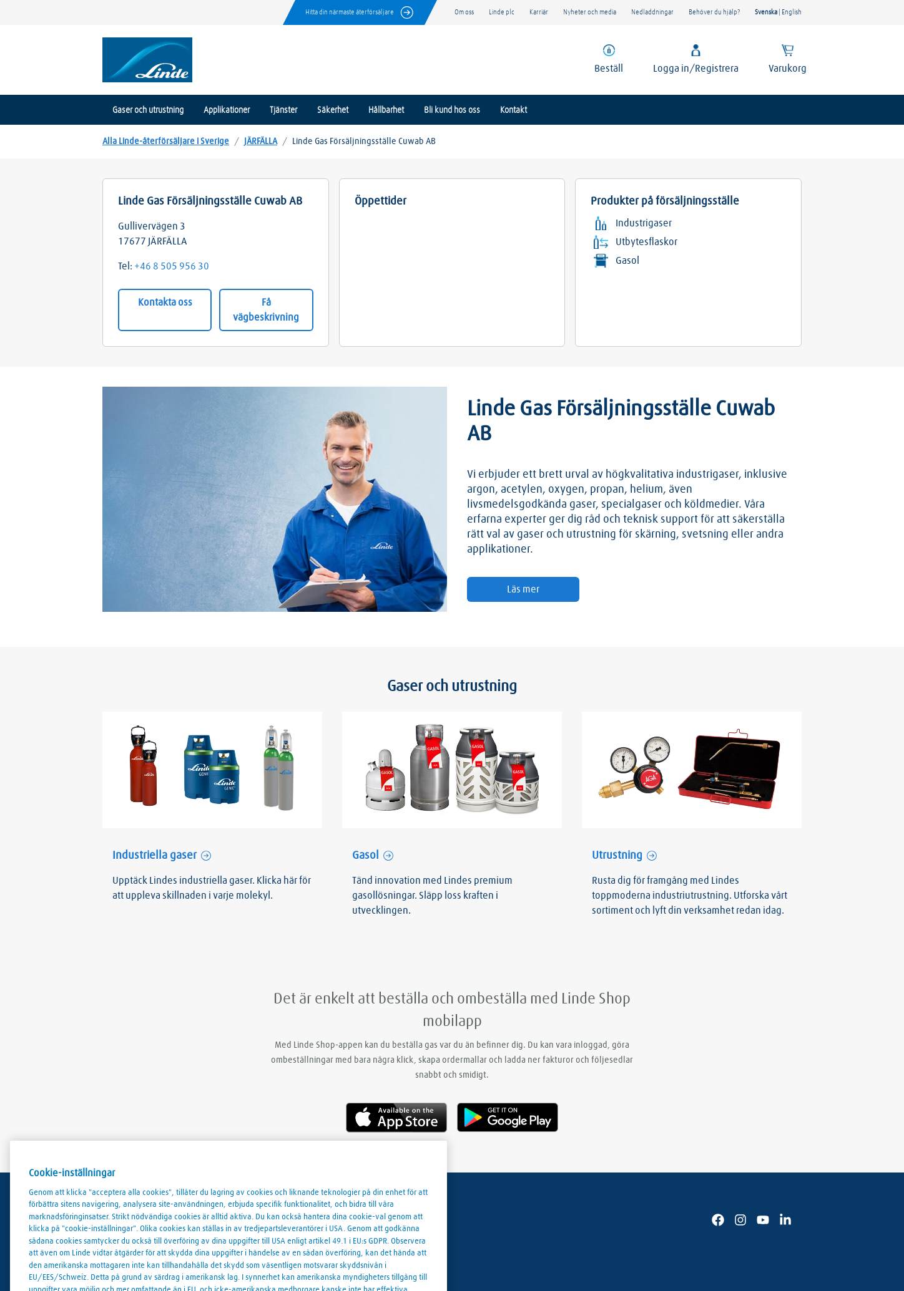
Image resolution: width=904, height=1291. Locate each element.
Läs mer (523, 589)
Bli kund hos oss (452, 110)
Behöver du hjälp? (714, 12)
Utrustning (617, 855)
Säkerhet (332, 110)
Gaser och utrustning (148, 110)
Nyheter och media (589, 12)
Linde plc (501, 12)
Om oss (464, 12)
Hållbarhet (386, 110)
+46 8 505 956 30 (171, 266)
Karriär (538, 12)
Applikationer (227, 110)
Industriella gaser (154, 855)
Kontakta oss (165, 302)
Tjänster (283, 110)
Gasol (365, 855)
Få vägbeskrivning (266, 309)
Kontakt (513, 110)
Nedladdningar (652, 12)
